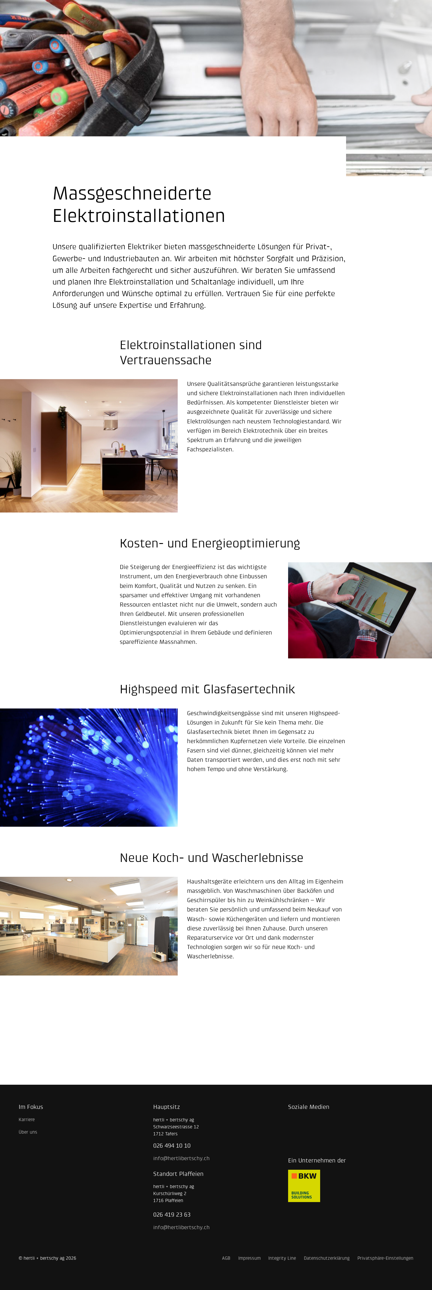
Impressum (249, 1258)
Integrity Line (282, 1258)
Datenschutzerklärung (327, 1258)
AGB (226, 1258)
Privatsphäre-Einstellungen (385, 1258)
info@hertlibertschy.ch (181, 1158)
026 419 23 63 (172, 1214)
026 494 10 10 (172, 1145)
